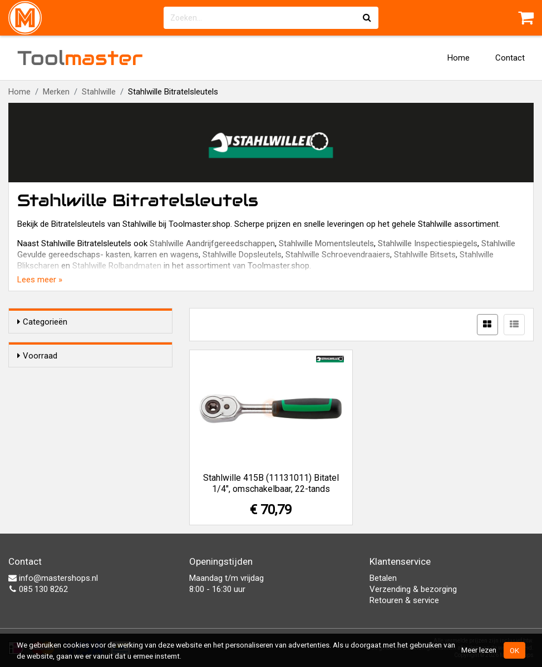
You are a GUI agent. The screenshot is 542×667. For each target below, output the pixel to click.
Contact (510, 58)
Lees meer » (39, 280)
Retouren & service (404, 600)
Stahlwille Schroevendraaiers (337, 255)
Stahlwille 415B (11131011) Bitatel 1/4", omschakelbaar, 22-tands (271, 483)
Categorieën (42, 321)
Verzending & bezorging (413, 589)
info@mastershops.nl (53, 578)
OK (514, 650)
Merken (56, 92)
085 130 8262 (38, 589)
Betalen (383, 578)
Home (458, 58)
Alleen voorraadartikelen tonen (89, 377)
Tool (80, 58)
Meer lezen (478, 649)
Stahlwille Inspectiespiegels (427, 243)
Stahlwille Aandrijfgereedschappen (212, 243)
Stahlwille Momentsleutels (326, 243)
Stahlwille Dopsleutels (242, 255)
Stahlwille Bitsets (425, 255)
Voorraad (37, 355)
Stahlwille (99, 92)
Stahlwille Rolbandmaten (116, 266)
